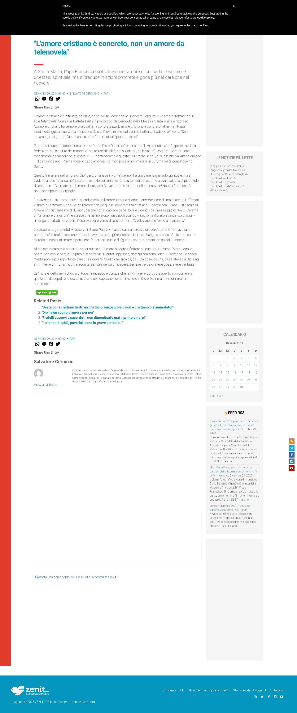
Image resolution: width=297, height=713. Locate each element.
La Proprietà (211, 690)
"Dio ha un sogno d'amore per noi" (67, 312)
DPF (181, 690)
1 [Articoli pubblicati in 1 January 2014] (227, 358)
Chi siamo (169, 690)
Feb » (220, 395)
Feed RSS (236, 412)
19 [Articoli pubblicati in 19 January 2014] (255, 372)
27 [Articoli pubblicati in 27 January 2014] (213, 387)
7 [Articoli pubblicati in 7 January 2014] (220, 365)
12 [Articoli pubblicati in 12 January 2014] (255, 365)
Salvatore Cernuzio (84, 93)
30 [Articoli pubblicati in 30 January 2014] (234, 387)
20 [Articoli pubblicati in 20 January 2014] (213, 379)
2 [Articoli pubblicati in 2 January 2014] (234, 358)
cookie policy (205, 17)
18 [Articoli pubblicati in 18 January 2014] (248, 372)
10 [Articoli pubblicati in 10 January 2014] (241, 365)
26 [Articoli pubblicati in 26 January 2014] (255, 379)
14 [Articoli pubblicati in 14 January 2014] (220, 372)
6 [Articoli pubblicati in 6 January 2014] (213, 365)
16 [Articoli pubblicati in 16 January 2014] (234, 372)
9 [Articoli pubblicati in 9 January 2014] (234, 365)
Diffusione (193, 690)
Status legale (242, 690)
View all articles (45, 385)
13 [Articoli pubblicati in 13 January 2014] (213, 372)
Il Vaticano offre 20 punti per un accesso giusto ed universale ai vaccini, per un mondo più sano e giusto (234, 425)
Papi (106, 93)
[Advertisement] (117, 540)
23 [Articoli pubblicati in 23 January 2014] (234, 379)
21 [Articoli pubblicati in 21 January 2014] (220, 379)
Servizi (226, 690)
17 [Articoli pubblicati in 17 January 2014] (241, 372)
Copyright (259, 690)
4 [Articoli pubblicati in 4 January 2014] (249, 358)
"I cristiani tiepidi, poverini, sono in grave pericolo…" (82, 323)
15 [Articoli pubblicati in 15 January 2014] (227, 372)
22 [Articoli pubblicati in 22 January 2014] (227, 379)
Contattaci (276, 690)
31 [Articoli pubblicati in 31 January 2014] (241, 387)
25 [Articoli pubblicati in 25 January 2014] (248, 379)
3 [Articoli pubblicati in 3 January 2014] (241, 358)
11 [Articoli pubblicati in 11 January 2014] (248, 365)
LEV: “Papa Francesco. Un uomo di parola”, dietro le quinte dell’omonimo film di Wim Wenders (234, 471)
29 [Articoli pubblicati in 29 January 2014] (227, 387)
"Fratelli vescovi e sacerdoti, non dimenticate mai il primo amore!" (93, 318)
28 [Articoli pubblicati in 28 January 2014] (220, 387)
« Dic (212, 395)
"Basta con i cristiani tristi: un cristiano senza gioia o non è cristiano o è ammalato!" (107, 307)
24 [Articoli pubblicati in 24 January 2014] (241, 379)
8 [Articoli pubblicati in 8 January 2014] (227, 365)
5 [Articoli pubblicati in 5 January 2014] (256, 358)
